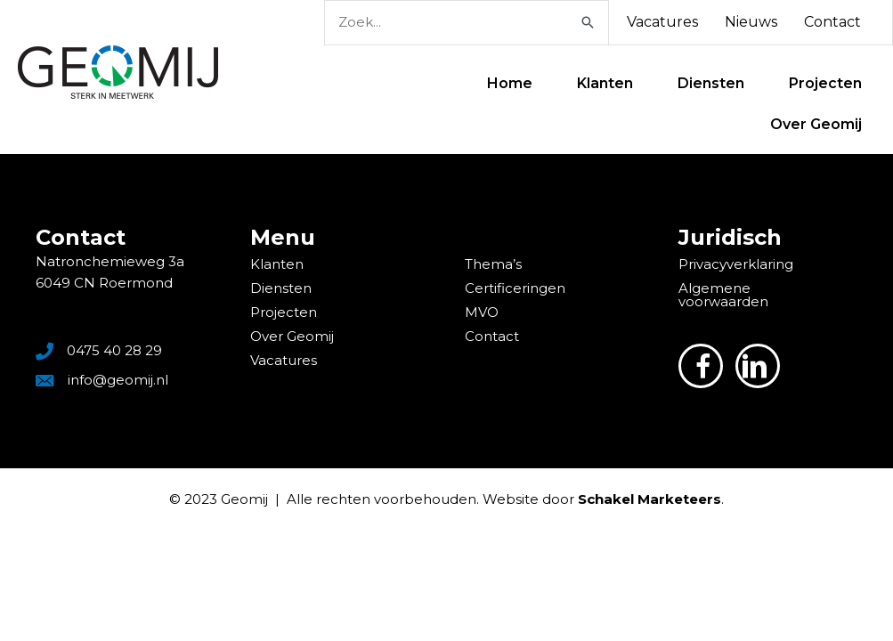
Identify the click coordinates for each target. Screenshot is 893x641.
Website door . (603, 499)
